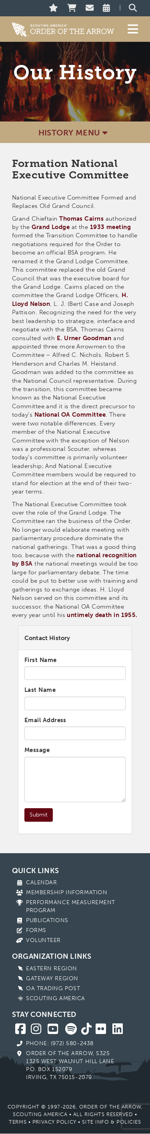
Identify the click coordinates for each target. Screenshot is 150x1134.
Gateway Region (52, 978)
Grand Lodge (51, 227)
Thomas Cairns (81, 218)
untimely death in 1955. (102, 615)
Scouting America (55, 998)
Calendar (41, 882)
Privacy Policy (54, 1122)
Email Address (45, 720)
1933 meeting (110, 227)
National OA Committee (70, 414)
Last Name (40, 689)
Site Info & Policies (111, 1122)
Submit (39, 814)
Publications (47, 920)
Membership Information (66, 892)
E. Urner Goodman (84, 338)
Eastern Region (51, 968)
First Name (40, 660)
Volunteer (43, 940)
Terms (17, 1122)
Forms (36, 930)
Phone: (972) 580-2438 (60, 1043)
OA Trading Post (53, 988)
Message (37, 750)
